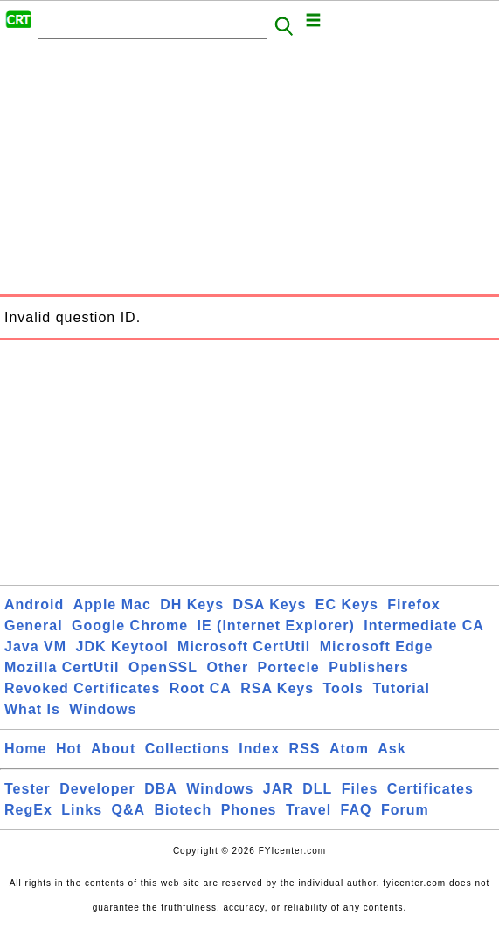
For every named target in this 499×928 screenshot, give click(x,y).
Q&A (129, 809)
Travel (308, 809)
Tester (27, 788)
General (33, 625)
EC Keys (346, 604)
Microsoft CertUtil (243, 646)
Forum (405, 809)
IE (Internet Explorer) (276, 625)
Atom (349, 748)
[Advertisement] (249, 172)
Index (259, 748)
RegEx (28, 809)
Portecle (289, 667)
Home (25, 748)
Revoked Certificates (82, 688)
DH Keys (192, 604)
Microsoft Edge (376, 646)
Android (34, 604)
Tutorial (400, 688)
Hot (69, 748)
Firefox (413, 604)
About (113, 748)
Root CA (201, 688)
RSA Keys (277, 688)
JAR (278, 788)
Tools (343, 688)
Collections (187, 748)
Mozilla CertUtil (62, 667)
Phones (249, 809)
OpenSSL (163, 667)
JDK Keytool (122, 646)
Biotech (183, 809)
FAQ (356, 809)
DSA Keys (270, 604)
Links (81, 809)
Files (360, 788)
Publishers (369, 667)
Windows (102, 709)
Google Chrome (130, 625)
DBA (160, 788)
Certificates (430, 788)
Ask (391, 748)
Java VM (35, 646)
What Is (32, 709)
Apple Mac (112, 604)
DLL (317, 788)
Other (227, 667)
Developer (97, 788)
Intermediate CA (424, 625)
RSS (305, 748)
